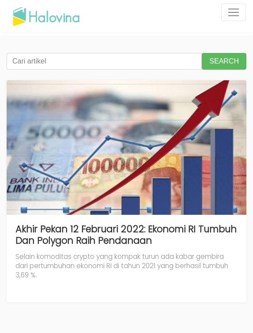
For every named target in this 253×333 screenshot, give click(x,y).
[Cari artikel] (104, 61)
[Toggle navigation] (233, 12)
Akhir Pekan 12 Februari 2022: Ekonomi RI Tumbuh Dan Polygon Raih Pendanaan (126, 235)
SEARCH (224, 61)
